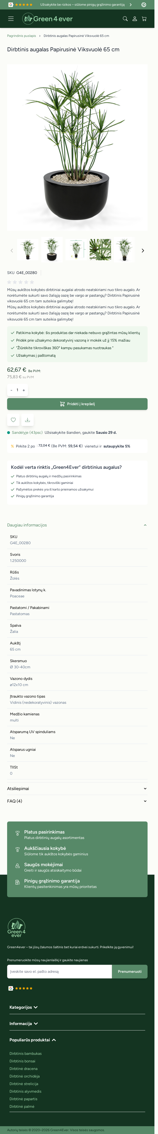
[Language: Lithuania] (144, 5)
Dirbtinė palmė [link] (21, 1106)
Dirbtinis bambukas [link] (25, 1053)
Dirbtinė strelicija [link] (23, 1084)
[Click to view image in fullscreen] (77, 147)
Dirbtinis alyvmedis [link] (25, 1091)
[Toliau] (143, 250)
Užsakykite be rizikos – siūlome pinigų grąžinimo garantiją (86, 4)
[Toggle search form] (125, 18)
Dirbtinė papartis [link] (23, 1099)
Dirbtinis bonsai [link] (22, 1061)
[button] (21, 282)
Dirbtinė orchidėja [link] (24, 1076)
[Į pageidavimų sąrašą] (13, 420)
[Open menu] (11, 18)
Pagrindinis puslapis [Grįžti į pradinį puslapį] (21, 36)
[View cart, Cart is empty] (144, 18)
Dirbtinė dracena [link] (23, 1068)
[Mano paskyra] (134, 18)
